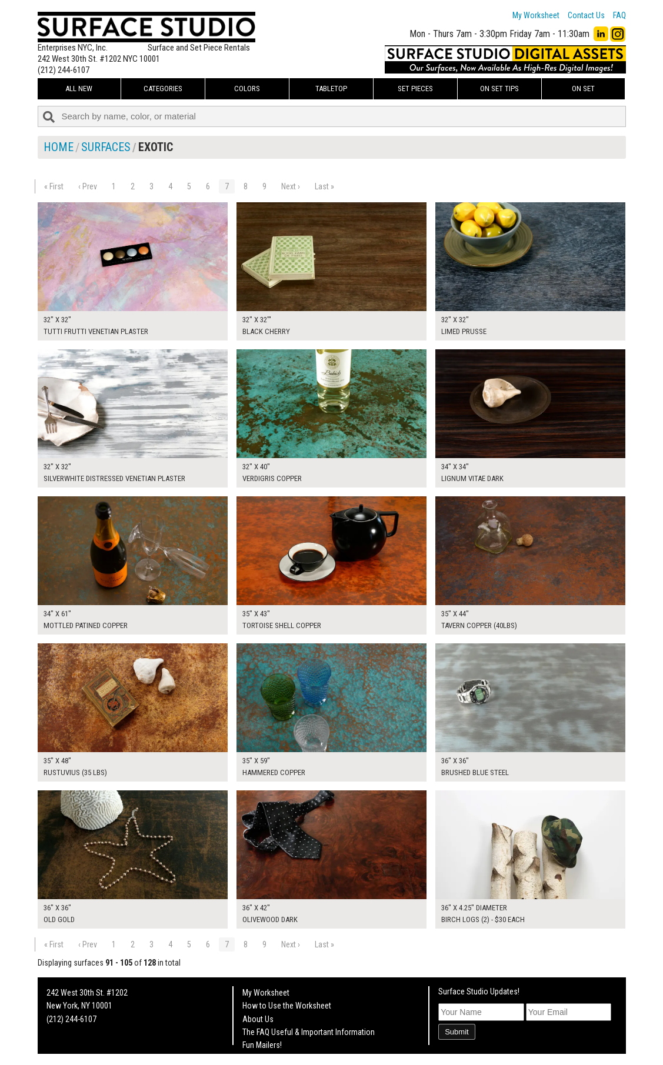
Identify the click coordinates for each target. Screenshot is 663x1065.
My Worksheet (535, 15)
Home (59, 147)
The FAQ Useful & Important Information (308, 1032)
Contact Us (586, 15)
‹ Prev (87, 186)
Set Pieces (415, 88)
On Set (583, 88)
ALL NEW (78, 88)
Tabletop (331, 88)
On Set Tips (499, 88)
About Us (258, 1019)
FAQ (619, 15)
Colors (247, 88)
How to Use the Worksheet (286, 1005)
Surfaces (106, 147)
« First (54, 186)
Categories (163, 88)
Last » (324, 186)
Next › (290, 186)
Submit (456, 1031)
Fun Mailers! (262, 1045)
